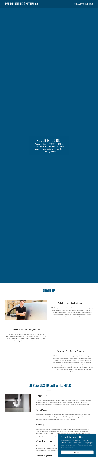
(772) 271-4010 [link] (86, 4)
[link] (27, 4)
